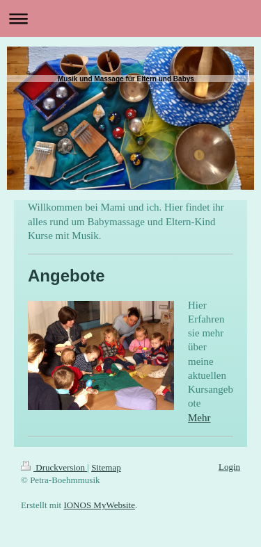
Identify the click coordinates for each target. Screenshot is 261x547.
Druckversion (54, 467)
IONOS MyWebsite (99, 505)
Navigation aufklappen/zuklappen (130, 18)
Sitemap (106, 467)
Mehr (199, 417)
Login (229, 467)
